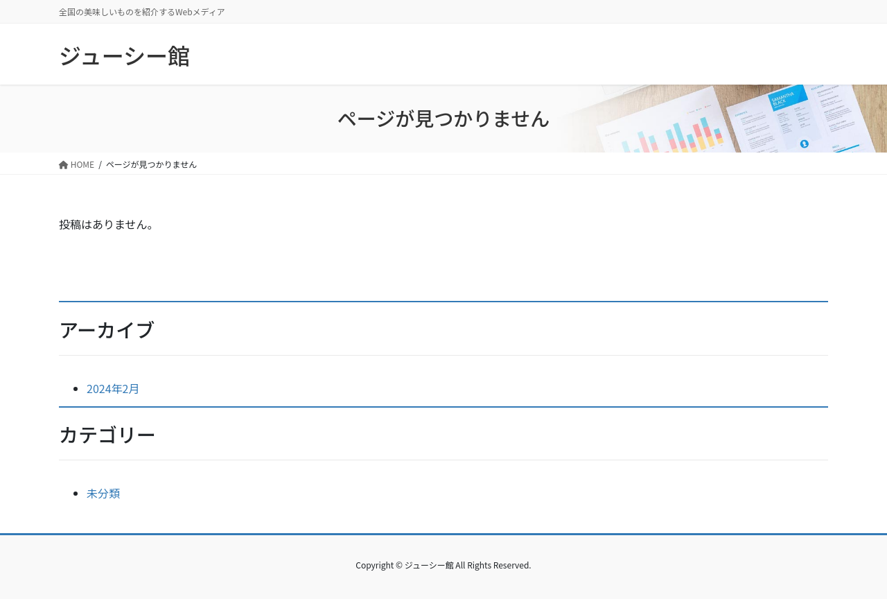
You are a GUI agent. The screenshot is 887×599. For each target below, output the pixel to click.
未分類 (103, 493)
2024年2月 (113, 388)
